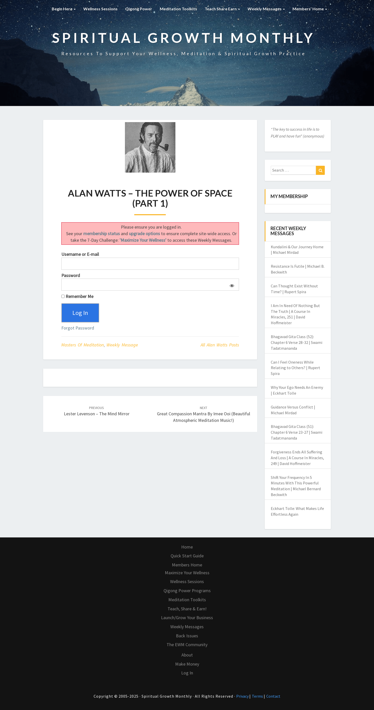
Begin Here (64, 8)
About (187, 655)
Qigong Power (138, 8)
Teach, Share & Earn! (187, 609)
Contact (273, 696)
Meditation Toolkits (178, 8)
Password (70, 275)
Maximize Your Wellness (187, 573)
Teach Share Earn (222, 8)
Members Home (187, 565)
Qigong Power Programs (187, 590)
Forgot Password (77, 328)
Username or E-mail (80, 254)
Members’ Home (309, 8)
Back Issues (187, 636)
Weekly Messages (266, 8)
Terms (258, 696)
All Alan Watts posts (220, 345)
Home (187, 547)
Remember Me (77, 296)
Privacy (242, 696)
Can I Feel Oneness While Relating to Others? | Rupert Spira (295, 368)
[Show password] (231, 285)
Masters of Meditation (82, 345)
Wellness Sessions (100, 8)
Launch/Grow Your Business (187, 617)
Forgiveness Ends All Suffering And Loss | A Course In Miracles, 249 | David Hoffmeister (297, 457)
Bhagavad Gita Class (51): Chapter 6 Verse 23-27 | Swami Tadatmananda (296, 432)
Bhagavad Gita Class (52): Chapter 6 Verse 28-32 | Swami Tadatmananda (296, 342)
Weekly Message (122, 345)
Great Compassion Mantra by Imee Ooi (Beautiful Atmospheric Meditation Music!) (203, 414)
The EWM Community (187, 644)
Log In (187, 673)
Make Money (187, 664)
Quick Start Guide (187, 556)
